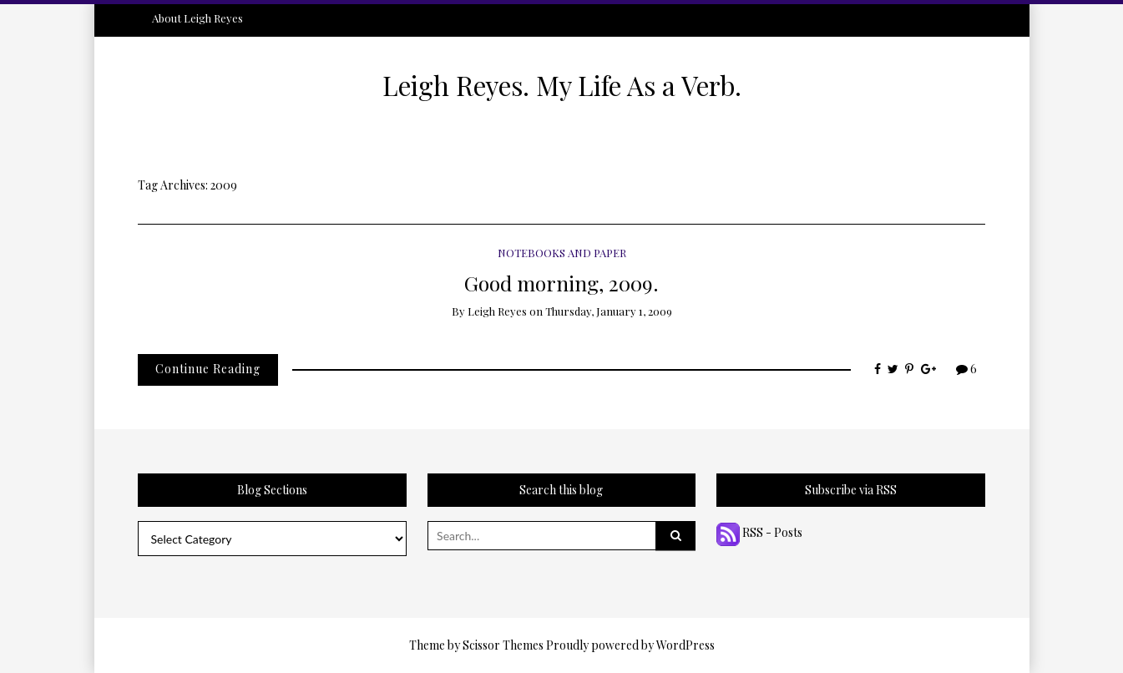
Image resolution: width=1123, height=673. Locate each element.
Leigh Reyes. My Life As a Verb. (561, 85)
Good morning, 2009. (561, 282)
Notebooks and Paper (562, 252)
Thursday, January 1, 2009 (608, 311)
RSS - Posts (759, 532)
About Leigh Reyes (197, 18)
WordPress (685, 645)
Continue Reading (208, 369)
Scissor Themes (503, 645)
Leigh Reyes (497, 311)
